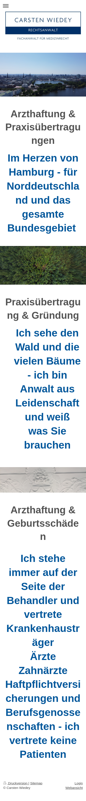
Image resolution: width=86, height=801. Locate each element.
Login (79, 783)
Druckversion (15, 783)
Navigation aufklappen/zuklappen (43, 5)
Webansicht (74, 788)
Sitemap (36, 783)
